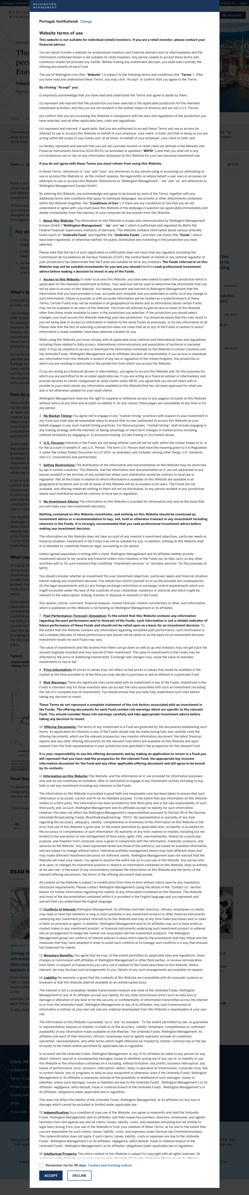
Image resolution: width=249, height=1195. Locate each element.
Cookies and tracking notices (110, 1165)
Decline (79, 1176)
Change (86, 21)
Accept (50, 1176)
